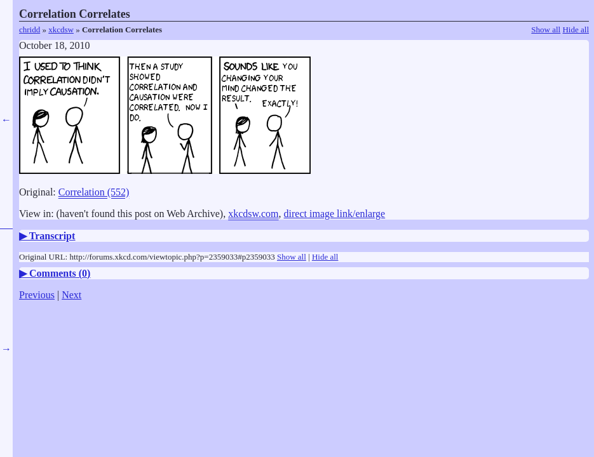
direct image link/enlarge (335, 213)
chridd (29, 29)
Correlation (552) (94, 192)
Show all (545, 29)
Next (71, 294)
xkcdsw (61, 29)
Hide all (575, 29)
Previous (37, 294)
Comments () (59, 273)
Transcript (52, 235)
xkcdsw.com (253, 213)
